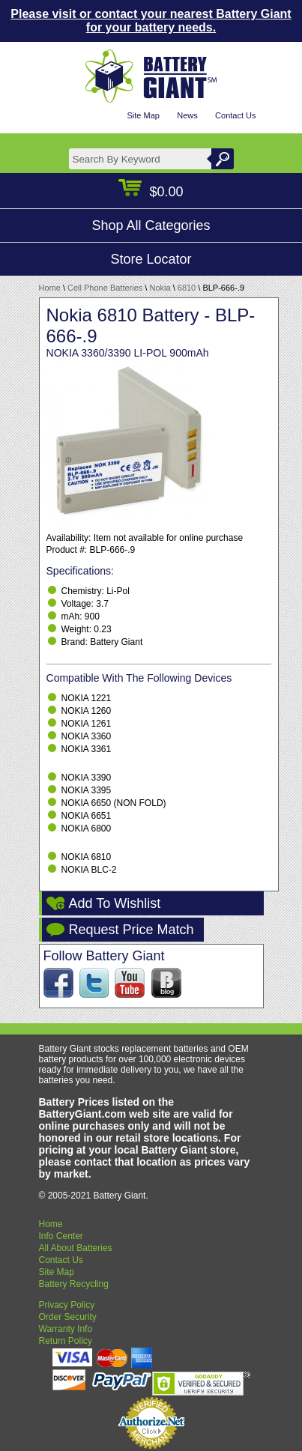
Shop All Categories (150, 225)
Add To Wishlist (115, 903)
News (187, 115)
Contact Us (235, 115)
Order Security (68, 1317)
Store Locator (150, 259)
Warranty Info (66, 1329)
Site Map (143, 115)
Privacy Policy (67, 1305)
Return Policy (65, 1341)
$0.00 (150, 191)
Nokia (159, 287)
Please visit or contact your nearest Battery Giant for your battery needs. (150, 20)
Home (50, 287)
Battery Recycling (74, 1284)
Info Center (61, 1236)
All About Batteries (75, 1248)
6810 (187, 287)
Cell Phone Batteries (104, 287)
